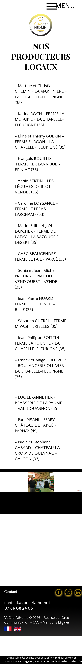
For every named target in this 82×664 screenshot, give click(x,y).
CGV (36, 623)
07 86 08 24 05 (18, 608)
